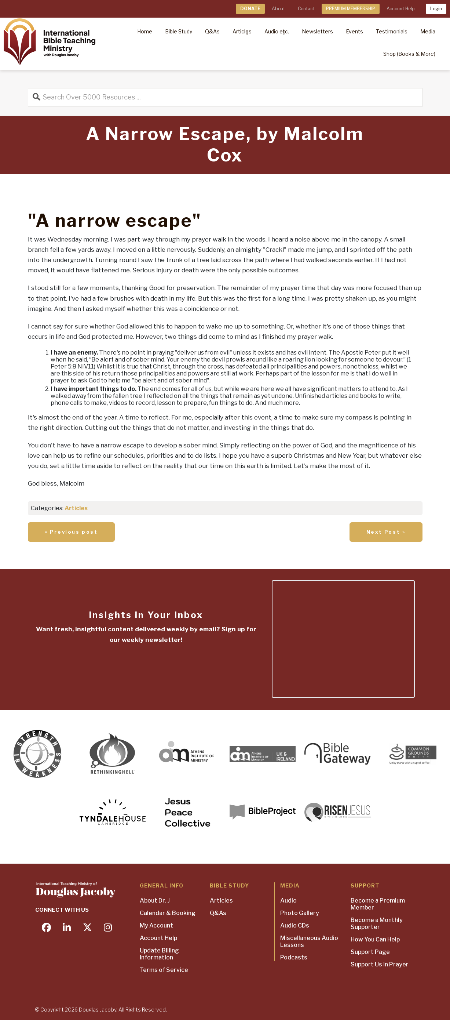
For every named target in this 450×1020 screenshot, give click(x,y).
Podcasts (293, 957)
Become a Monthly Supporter (377, 923)
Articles (76, 508)
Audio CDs (294, 925)
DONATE (250, 8)
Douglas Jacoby (97, 1009)
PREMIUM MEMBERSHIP (350, 8)
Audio (288, 900)
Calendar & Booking (167, 913)
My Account (156, 925)
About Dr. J (155, 900)
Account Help (400, 8)
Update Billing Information (159, 954)
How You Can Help (375, 939)
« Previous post (71, 532)
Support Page (370, 951)
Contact (306, 8)
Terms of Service (164, 969)
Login (436, 8)
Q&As (218, 913)
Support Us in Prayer (380, 964)
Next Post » (386, 532)
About (278, 8)
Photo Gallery (299, 913)
